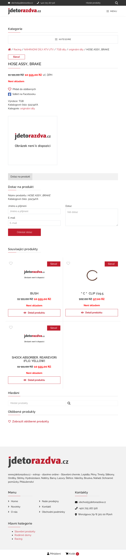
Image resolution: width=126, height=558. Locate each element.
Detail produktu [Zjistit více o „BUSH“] (36, 312)
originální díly (76, 49)
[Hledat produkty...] (115, 2)
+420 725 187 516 (46, 3)
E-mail (34, 220)
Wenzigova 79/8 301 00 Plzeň (95, 514)
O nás (14, 511)
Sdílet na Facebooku (22, 94)
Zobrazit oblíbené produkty (30, 421)
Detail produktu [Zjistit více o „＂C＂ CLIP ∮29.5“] (93, 312)
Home (14, 501)
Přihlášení (54, 553)
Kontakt (46, 506)
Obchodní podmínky (53, 511)
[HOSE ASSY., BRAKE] (32, 141)
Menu (111, 11)
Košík (72, 554)
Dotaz (91, 215)
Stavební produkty (25, 531)
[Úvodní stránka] (9, 49)
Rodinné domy (23, 535)
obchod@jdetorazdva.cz (20, 3)
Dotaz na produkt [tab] (20, 176)
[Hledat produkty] (98, 2)
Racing (17, 49)
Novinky (15, 506)
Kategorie (63, 39)
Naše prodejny (50, 501)
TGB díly (61, 49)
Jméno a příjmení (34, 209)
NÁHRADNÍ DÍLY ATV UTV (39, 49)
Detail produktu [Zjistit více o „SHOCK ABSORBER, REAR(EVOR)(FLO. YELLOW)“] (36, 380)
